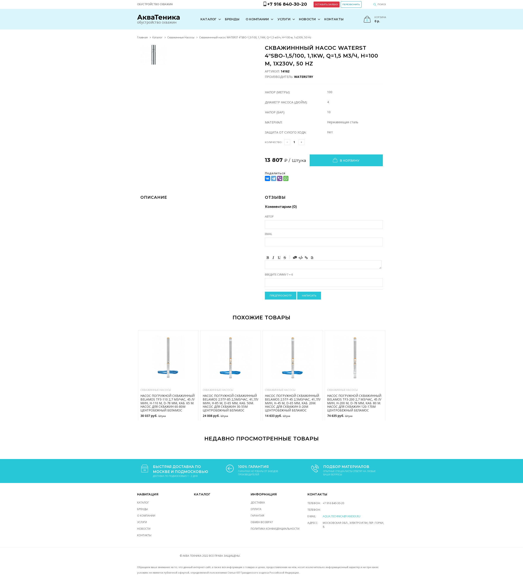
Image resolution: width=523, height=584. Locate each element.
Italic (273, 257)
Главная (142, 37)
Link (306, 257)
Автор (269, 216)
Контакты (333, 19)
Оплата (256, 509)
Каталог (208, 19)
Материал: (273, 122)
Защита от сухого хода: (285, 132)
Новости (307, 19)
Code (301, 257)
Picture (312, 257)
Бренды (232, 19)
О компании (257, 19)
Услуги (284, 19)
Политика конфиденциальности (275, 529)
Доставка (258, 502)
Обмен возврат (262, 522)
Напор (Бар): (275, 112)
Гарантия (257, 515)
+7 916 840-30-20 (333, 503)
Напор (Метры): (277, 92)
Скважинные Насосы (180, 37)
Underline (279, 257)
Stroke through (285, 257)
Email (268, 234)
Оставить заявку (326, 4)
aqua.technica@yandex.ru (341, 516)
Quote (295, 257)
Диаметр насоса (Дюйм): (286, 102)
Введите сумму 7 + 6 (279, 274)
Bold (268, 257)
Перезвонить (351, 4)
